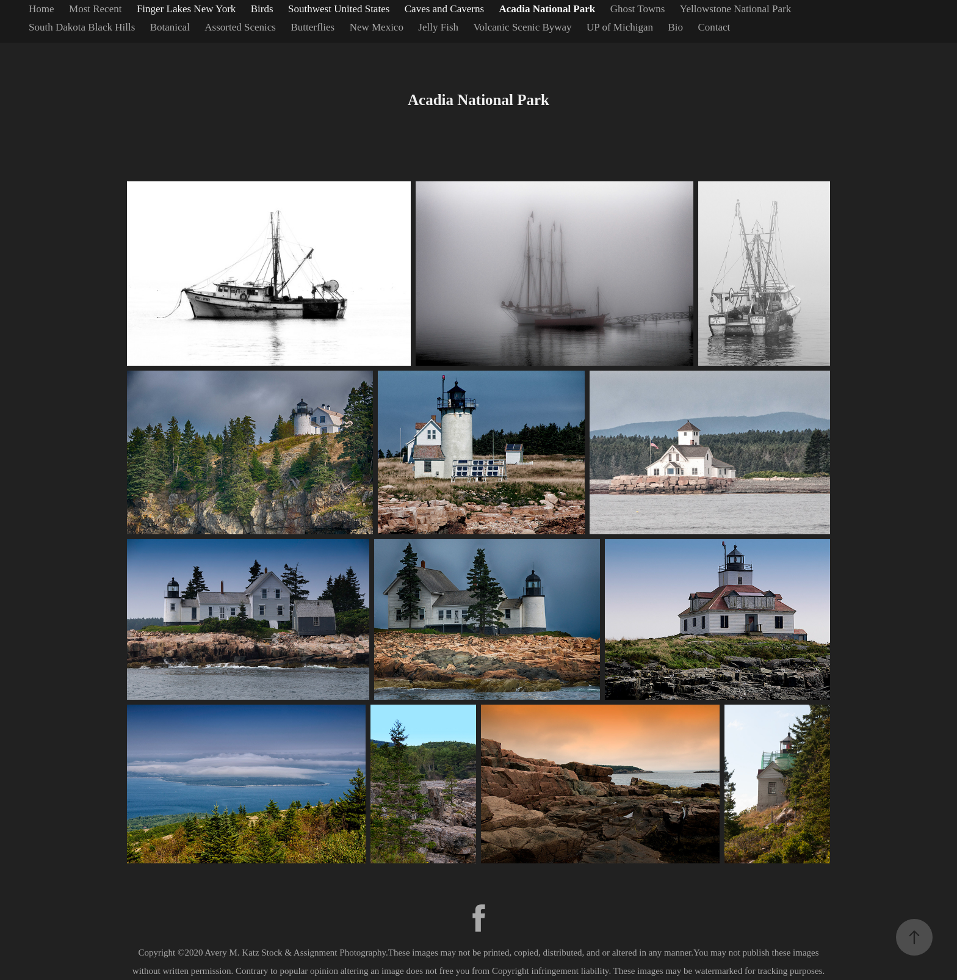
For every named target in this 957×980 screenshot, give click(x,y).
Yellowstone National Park (735, 9)
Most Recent (95, 9)
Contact (714, 27)
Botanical (170, 27)
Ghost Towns (637, 9)
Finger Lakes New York (186, 9)
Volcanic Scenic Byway (522, 27)
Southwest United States (338, 9)
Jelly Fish (438, 27)
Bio (675, 27)
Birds (262, 9)
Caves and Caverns (444, 9)
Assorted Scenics (240, 27)
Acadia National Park (547, 9)
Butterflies (312, 27)
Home (41, 9)
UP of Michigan (620, 27)
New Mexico (376, 27)
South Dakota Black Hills (82, 27)
